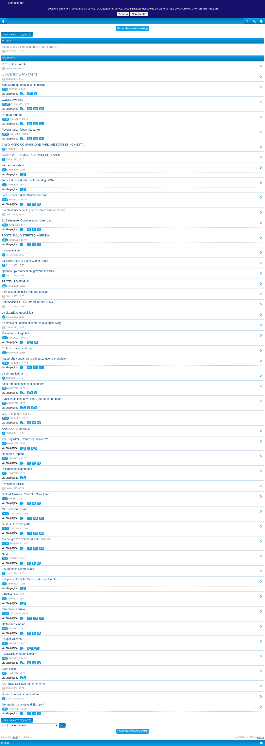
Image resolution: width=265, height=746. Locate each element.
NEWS (6, 554)
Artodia (260, 737)
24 (38, 463)
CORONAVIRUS (12, 99)
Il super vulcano (12, 639)
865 (35, 108)
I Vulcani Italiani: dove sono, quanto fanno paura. (32, 398)
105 (35, 533)
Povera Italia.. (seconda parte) (21, 129)
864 (29, 108)
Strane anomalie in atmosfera (20, 694)
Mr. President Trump (14, 509)
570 (29, 367)
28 (29, 204)
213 (42, 123)
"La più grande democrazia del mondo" (26, 539)
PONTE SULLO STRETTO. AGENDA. (26, 235)
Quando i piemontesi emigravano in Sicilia (28, 271)
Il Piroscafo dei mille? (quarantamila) (25, 291)
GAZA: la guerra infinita (16, 413)
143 (29, 548)
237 (42, 618)
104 (29, 533)
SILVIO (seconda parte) (16, 524)
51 (34, 503)
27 (34, 713)
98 (38, 422)
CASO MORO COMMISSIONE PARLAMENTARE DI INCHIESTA (43, 144)
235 (29, 618)
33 (34, 229)
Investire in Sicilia (13, 483)
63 (34, 633)
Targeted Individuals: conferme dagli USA (28, 180)
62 (29, 633)
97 (34, 422)
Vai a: (4, 725)
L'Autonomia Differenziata (18, 568)
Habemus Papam (13, 453)
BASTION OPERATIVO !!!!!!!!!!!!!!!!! (24, 683)
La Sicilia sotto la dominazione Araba (25, 260)
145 (42, 548)
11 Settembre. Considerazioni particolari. (27, 220)
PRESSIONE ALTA (14, 64)
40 (34, 663)
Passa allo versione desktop (132, 28)
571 (35, 367)
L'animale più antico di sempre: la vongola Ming (32, 323)
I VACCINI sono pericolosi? (19, 654)
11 (37, 648)
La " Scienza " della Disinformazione (24, 195)
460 (35, 138)
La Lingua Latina (12, 373)
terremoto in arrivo (13, 609)
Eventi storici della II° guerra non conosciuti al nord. (34, 210)
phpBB (15, 737)
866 (42, 108)
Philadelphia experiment (17, 468)
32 (29, 229)
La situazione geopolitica (17, 312)
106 (42, 533)
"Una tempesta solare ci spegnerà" (23, 383)
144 (35, 548)
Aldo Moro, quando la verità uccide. (24, 84)
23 (34, 463)
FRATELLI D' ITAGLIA (16, 281)
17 (34, 244)
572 (42, 367)
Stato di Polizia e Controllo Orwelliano (25, 494)
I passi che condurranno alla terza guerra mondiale (34, 358)
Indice (5, 742)
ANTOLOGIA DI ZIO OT (17, 428)
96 (29, 422)
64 (38, 633)
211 (29, 123)
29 (34, 204)
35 (29, 563)
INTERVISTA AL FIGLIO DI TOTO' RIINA (27, 302)
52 (38, 503)
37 (38, 563)
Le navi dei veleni (13, 165)
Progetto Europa (12, 114)
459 (29, 138)
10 (36, 342)
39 (29, 663)
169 (29, 518)
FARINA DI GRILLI (13, 594)
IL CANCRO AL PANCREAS (19, 74)
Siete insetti (9, 668)
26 (29, 713)
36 (34, 563)
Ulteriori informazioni (205, 8)
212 (35, 123)
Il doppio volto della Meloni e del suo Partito (29, 579)
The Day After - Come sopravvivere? (25, 439)
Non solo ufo (16, 2)
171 (42, 518)
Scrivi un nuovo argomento (16, 34)
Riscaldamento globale (16, 333)
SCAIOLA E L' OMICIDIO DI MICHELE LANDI (31, 154)
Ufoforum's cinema (13, 624)
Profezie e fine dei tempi (17, 348)
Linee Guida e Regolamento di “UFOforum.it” (30, 46)
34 (38, 229)
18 (38, 244)
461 (42, 138)
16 (29, 244)
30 (38, 204)
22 (29, 463)
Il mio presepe (11, 250)
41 (38, 663)
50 (29, 503)
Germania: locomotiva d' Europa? (23, 704)
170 (35, 518)
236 (35, 618)
